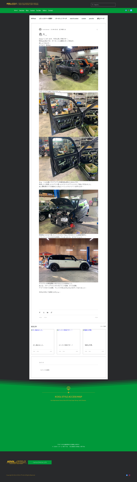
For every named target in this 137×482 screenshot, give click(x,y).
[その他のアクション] (97, 29)
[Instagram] (129, 10)
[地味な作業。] (94, 335)
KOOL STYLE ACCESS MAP (68, 396)
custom (84, 18)
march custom (74, 18)
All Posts (33, 18)
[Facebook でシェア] (39, 312)
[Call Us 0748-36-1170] (40, 462)
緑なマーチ (100, 18)
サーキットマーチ (61, 18)
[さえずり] (131, 10)
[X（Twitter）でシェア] (43, 312)
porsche (91, 18)
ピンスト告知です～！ (66, 345)
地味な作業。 (89, 345)
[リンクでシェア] (51, 312)
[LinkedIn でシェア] (47, 312)
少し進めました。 (38, 345)
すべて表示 (103, 326)
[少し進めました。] (42, 335)
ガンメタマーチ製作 (45, 18)
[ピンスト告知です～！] (68, 335)
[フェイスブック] (126, 10)
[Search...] (103, 4)
